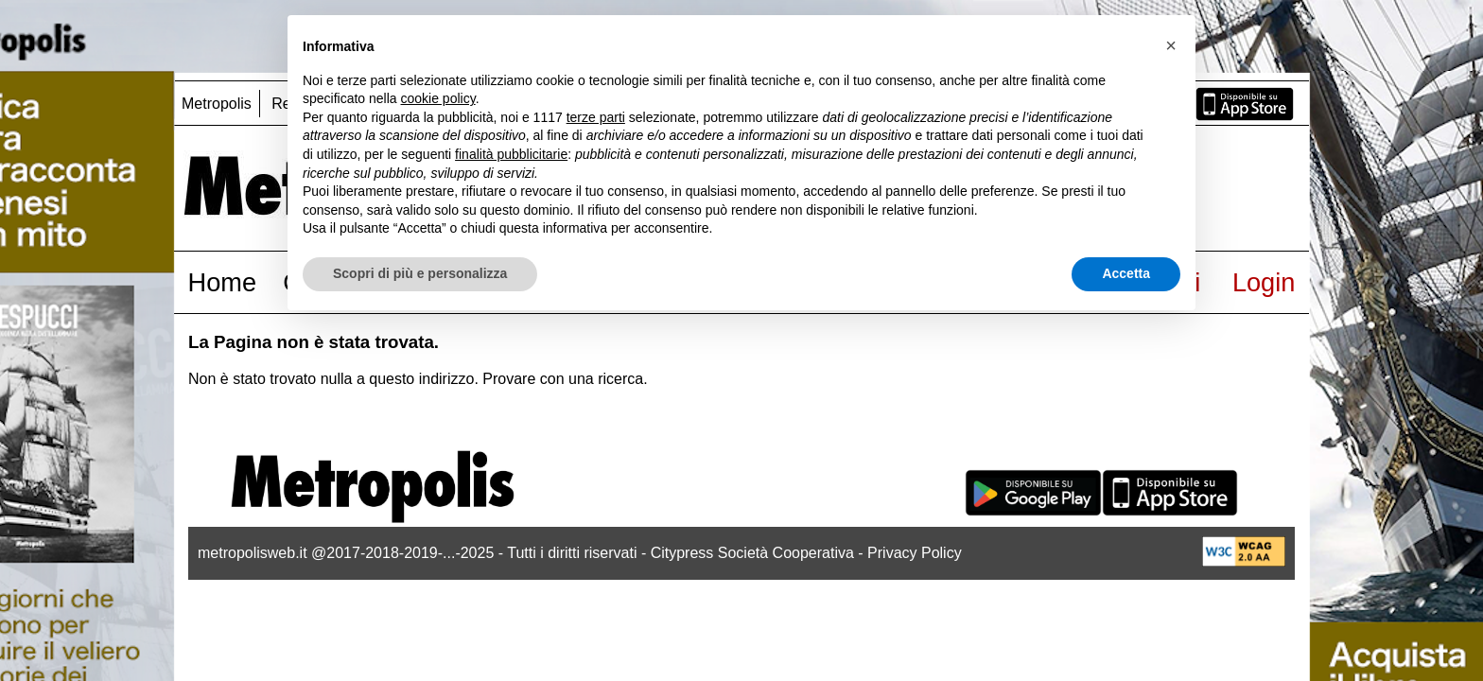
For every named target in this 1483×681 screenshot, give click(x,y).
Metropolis (217, 104)
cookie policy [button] (438, 98)
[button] (1171, 45)
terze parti (596, 117)
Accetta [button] (1126, 273)
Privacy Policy (914, 553)
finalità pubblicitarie (511, 154)
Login (1264, 282)
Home (222, 282)
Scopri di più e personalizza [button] (420, 273)
